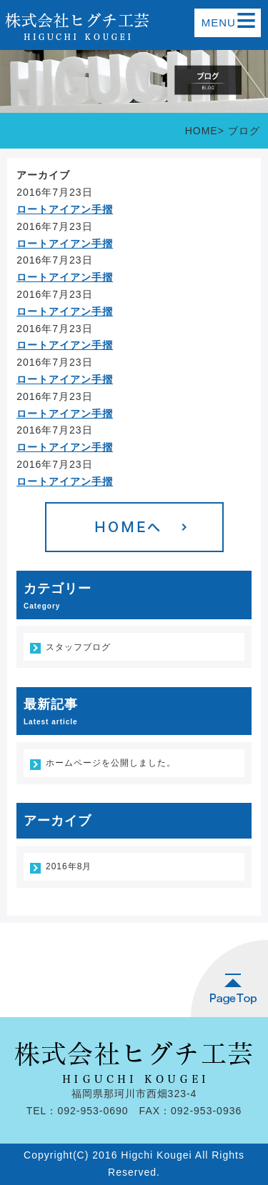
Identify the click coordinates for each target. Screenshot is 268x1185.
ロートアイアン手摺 (64, 209)
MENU (229, 23)
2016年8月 (68, 866)
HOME (201, 130)
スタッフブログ (78, 647)
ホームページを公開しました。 (111, 763)
